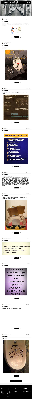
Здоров (8, 396)
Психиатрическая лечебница (16, 2)
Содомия (8, 391)
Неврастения (6, 45)
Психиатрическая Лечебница (7, 18)
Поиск (27, 2)
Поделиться (20, 37)
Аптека (10, 2)
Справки (6, 2)
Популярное (17, 16)
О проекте (13, 2)
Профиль (29, 2)
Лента (3, 2)
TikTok (15, 392)
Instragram (15, 391)
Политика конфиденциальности (27, 391)
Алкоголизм (8, 392)
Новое (13, 16)
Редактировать (28, 88)
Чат (25, 2)
